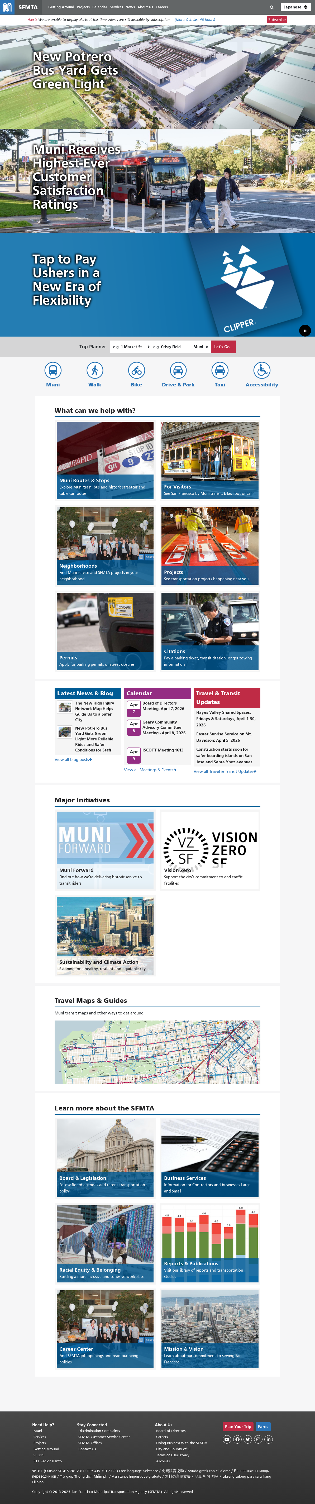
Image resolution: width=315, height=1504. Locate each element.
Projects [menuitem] (83, 7)
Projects (40, 1443)
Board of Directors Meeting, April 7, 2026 (163, 706)
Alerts (32, 20)
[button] (296, 7)
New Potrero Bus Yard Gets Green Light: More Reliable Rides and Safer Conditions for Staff (94, 739)
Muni (53, 385)
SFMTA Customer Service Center (104, 1437)
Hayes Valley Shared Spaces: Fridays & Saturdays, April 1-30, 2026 (226, 719)
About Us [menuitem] (145, 7)
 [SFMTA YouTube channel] (227, 1439)
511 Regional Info (48, 1461)
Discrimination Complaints (99, 1431)
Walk (94, 385)
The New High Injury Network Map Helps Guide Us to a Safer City (94, 711)
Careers (162, 1437)
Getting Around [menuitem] (61, 7)
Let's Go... (223, 346)
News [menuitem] (130, 7)
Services (40, 1437)
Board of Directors (170, 1431)
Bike (136, 385)
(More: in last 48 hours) (195, 20)
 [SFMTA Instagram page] (258, 1439)
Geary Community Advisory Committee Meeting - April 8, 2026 (164, 728)
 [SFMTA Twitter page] (248, 1439)
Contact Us (87, 1449)
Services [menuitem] (116, 7)
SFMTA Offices (90, 1443)
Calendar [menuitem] (100, 7)
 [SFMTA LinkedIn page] (268, 1439)
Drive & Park (178, 385)
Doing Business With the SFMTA (181, 1443)
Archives (163, 1461)
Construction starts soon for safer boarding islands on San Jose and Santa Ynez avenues (224, 756)
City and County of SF (173, 1449)
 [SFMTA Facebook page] (237, 1439)
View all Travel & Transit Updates (223, 771)
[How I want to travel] (200, 347)
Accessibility (262, 385)
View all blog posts (72, 759)
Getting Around (46, 1449)
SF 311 (39, 1455)
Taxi (220, 385)
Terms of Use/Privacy (172, 1455)
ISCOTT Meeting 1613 (163, 750)
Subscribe (277, 20)
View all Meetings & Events (148, 770)
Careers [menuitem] (162, 7)
